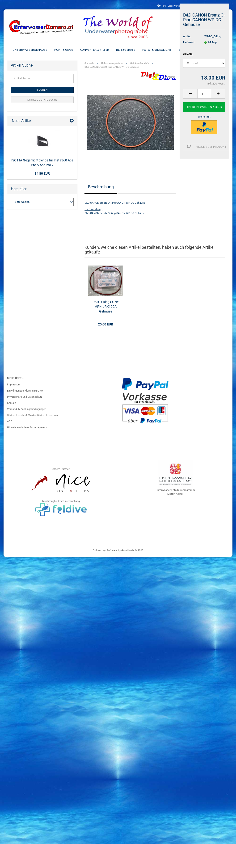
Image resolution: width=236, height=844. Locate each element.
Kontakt (11, 403)
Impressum (14, 384)
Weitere (217, 49)
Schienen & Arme (191, 49)
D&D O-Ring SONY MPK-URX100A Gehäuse (106, 306)
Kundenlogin (215, 5)
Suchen (42, 90)
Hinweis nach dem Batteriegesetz (27, 427)
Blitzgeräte (125, 49)
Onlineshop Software (105, 550)
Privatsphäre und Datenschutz (24, 396)
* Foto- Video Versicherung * (173, 5)
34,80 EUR (42, 173)
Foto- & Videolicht (157, 49)
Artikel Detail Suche (42, 99)
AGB (9, 421)
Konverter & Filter (94, 49)
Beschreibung (101, 186)
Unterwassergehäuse (30, 49)
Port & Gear (63, 49)
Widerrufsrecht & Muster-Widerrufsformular (33, 415)
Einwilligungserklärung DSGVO (25, 390)
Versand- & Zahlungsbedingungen (26, 409)
